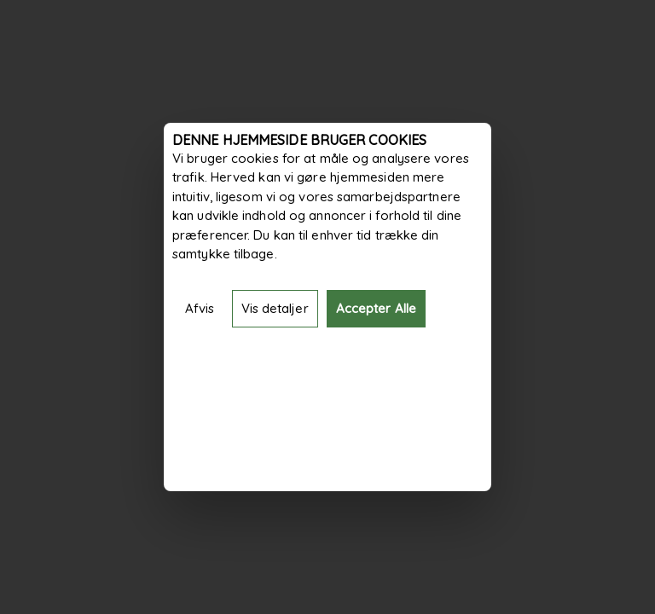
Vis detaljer (275, 308)
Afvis (200, 308)
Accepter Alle (376, 308)
